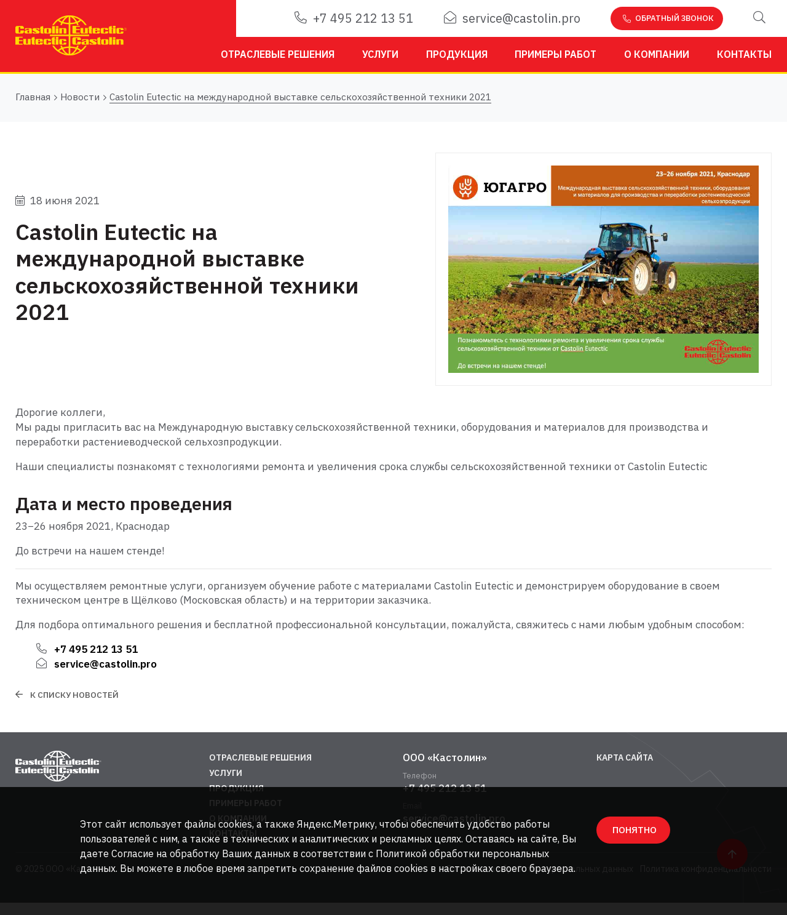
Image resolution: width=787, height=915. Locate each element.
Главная (32, 97)
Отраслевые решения (277, 54)
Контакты (744, 54)
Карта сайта (624, 757)
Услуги (380, 54)
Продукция (457, 54)
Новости (80, 97)
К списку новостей (74, 694)
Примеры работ (555, 54)
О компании (656, 54)
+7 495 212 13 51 (354, 18)
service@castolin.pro (512, 18)
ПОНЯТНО (634, 830)
